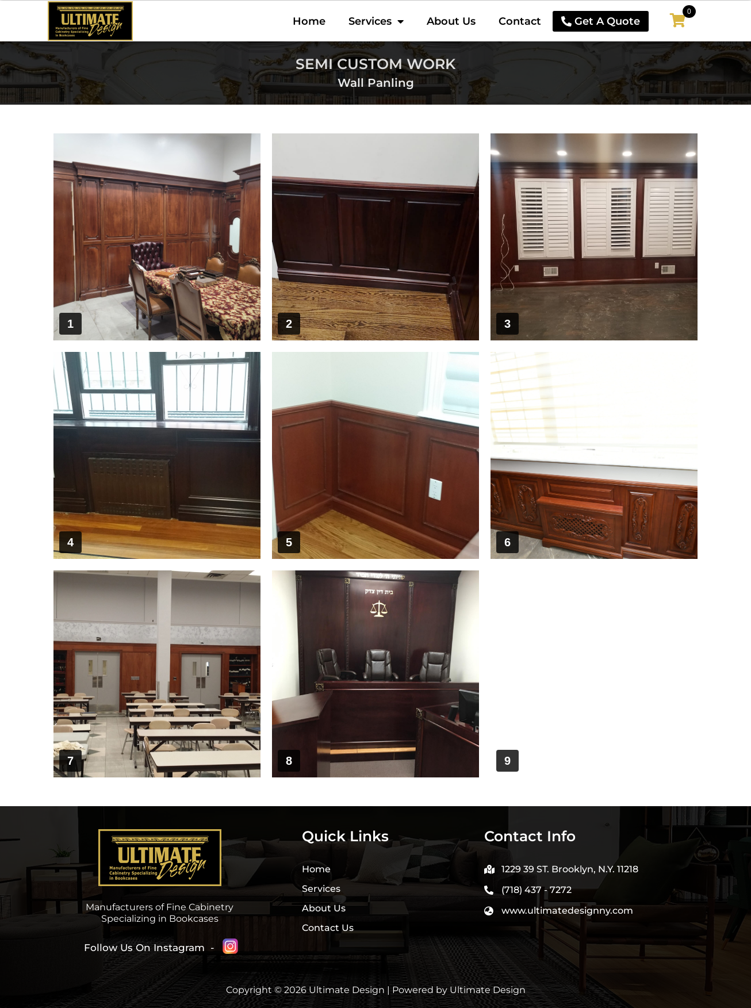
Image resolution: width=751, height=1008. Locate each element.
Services (376, 21)
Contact (520, 21)
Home (309, 21)
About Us (451, 21)
